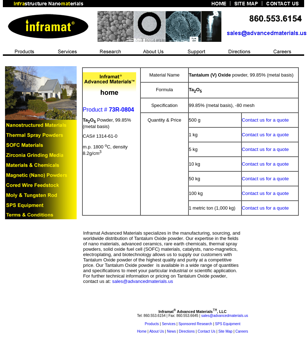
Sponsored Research (195, 325)
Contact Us (206, 332)
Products (152, 325)
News (171, 332)
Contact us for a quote (265, 120)
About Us (156, 332)
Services (169, 325)
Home (142, 332)
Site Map (225, 332)
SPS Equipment (227, 325)
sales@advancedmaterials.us (142, 281)
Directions (187, 332)
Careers (241, 332)
